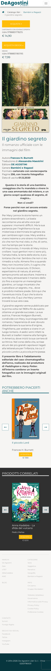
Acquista (16, 24)
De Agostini (19, 164)
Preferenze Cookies (35, 612)
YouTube (5, 644)
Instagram (6, 641)
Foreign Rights (8, 625)
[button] (5, 427)
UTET (4, 570)
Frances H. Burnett (21, 158)
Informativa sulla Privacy (38, 602)
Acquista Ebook (13, 45)
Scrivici (5, 621)
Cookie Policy (33, 609)
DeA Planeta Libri (15, 3)
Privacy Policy (33, 605)
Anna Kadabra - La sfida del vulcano (23, 527)
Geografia (31, 573)
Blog (4, 583)
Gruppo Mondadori (35, 589)
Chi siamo (32, 586)
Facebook (6, 634)
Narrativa (31, 570)
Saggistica (32, 566)
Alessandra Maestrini (30, 161)
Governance (33, 598)
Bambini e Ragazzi (32, 12)
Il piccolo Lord (20, 443)
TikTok (4, 637)
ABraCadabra (7, 573)
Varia (30, 563)
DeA (4, 566)
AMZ (4, 576)
